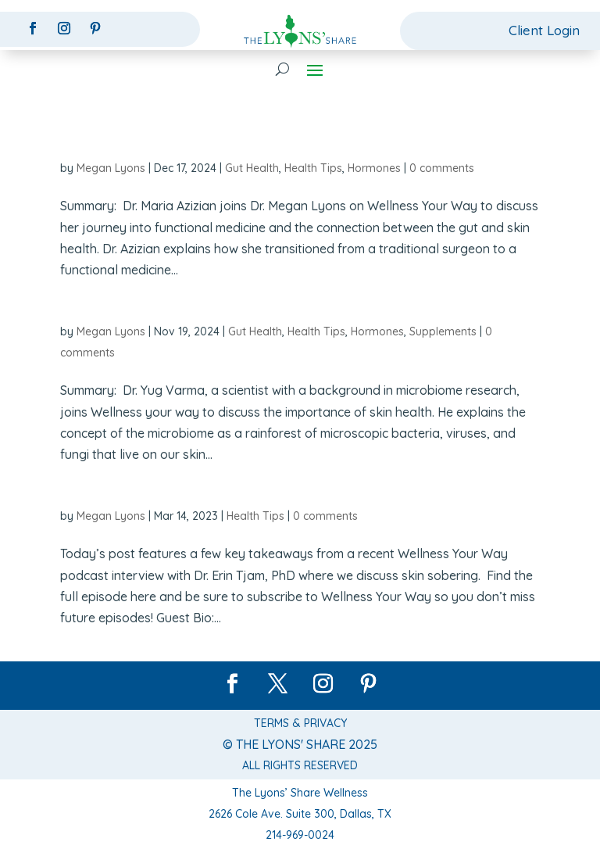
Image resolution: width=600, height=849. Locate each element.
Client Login (544, 30)
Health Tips (313, 168)
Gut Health (252, 168)
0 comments (441, 168)
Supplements (443, 331)
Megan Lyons (111, 168)
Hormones (374, 168)
